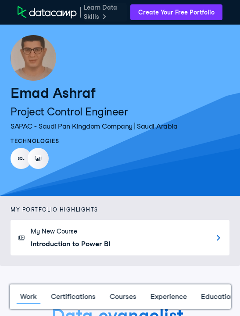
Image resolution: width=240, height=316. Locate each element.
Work (28, 296)
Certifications (72, 296)
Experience (168, 296)
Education (217, 296)
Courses (122, 296)
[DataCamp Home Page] (47, 12)
